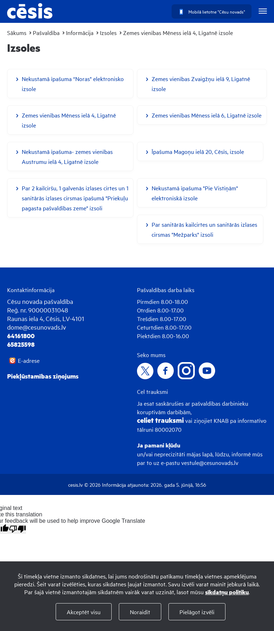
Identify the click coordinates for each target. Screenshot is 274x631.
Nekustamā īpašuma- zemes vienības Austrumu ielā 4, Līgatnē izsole (67, 156)
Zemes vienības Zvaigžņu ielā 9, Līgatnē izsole (201, 83)
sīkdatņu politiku (227, 592)
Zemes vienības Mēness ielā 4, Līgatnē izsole (178, 32)
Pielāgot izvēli (196, 612)
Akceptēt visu (84, 612)
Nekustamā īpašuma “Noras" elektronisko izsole (73, 83)
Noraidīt (140, 612)
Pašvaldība (46, 32)
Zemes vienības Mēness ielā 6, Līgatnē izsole (207, 115)
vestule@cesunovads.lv (209, 462)
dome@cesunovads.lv (36, 327)
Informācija (79, 32)
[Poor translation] (17, 529)
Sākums (16, 32)
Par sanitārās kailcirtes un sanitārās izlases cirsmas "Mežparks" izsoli (204, 229)
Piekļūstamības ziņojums (42, 376)
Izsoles (108, 32)
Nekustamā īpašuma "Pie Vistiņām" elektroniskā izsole (195, 193)
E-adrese (29, 360)
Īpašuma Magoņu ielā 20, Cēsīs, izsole (198, 151)
